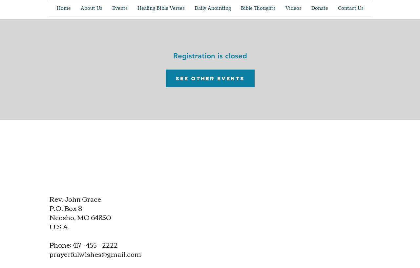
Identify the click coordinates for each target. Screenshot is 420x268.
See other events (210, 78)
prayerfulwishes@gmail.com (95, 254)
